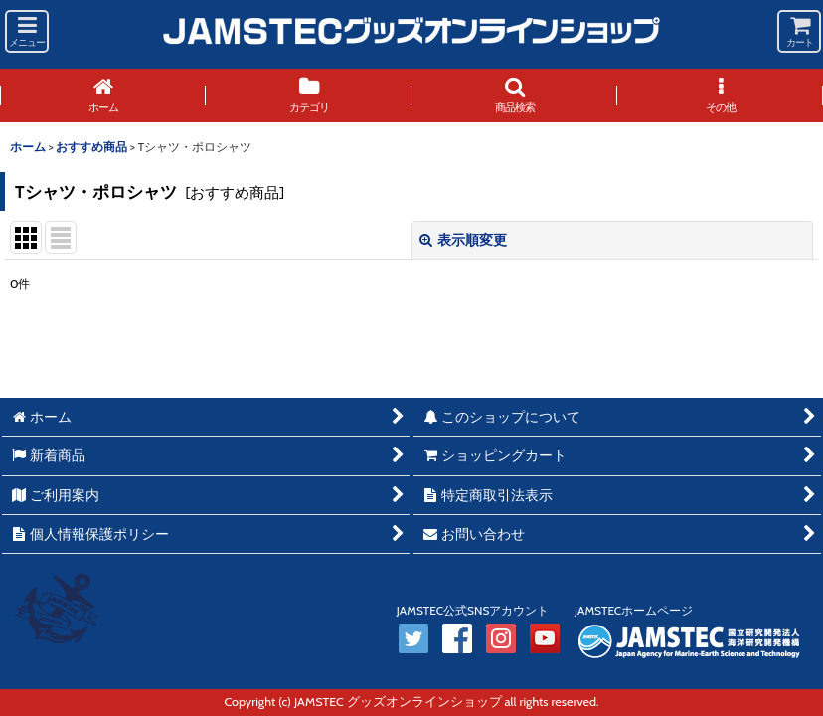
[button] (27, 31)
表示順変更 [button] (463, 240)
